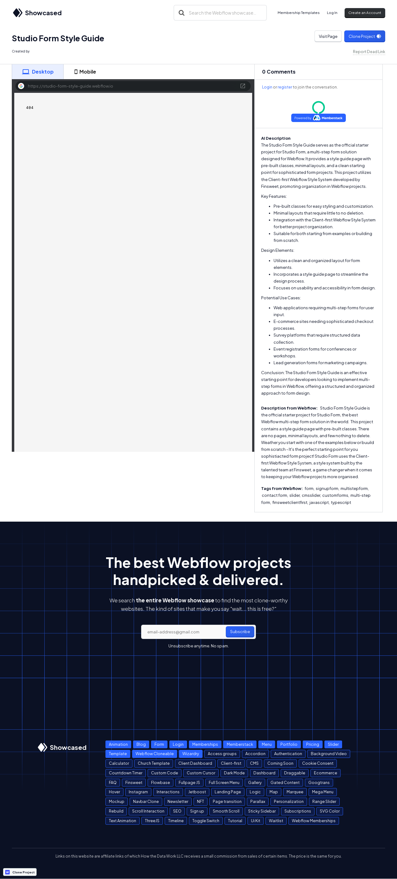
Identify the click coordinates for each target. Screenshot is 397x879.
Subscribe (240, 631)
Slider (333, 744)
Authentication (288, 753)
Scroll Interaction (148, 811)
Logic (255, 791)
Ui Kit (255, 820)
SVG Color (330, 811)
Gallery (255, 782)
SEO (177, 811)
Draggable (294, 772)
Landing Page (228, 791)
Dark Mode (234, 772)
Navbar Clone (146, 801)
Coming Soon (280, 763)
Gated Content (285, 782)
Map (274, 791)
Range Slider (324, 801)
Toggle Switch (205, 820)
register (285, 87)
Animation (118, 744)
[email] (198, 632)
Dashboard (264, 772)
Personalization (289, 801)
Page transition (227, 801)
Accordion (255, 753)
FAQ (113, 782)
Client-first (231, 763)
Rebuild (116, 811)
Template (118, 753)
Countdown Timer (125, 772)
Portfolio (288, 744)
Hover (114, 791)
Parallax (257, 801)
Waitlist (276, 820)
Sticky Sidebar (262, 811)
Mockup (116, 801)
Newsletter (177, 801)
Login (267, 87)
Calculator (119, 763)
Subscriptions (297, 811)
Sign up (197, 811)
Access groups (222, 753)
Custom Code (164, 772)
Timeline (176, 820)
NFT (200, 801)
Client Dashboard (195, 763)
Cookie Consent (317, 763)
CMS (254, 763)
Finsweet (133, 782)
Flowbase (160, 782)
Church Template (154, 763)
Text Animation (122, 820)
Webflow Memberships (314, 820)
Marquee (295, 791)
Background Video (329, 753)
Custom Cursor (201, 772)
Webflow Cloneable (155, 753)
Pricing (312, 744)
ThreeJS (152, 820)
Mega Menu (322, 791)
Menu (267, 744)
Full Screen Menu (224, 782)
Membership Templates (299, 12)
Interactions (168, 791)
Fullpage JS (189, 782)
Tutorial (235, 820)
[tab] (37, 71)
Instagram (138, 791)
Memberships (205, 744)
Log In (332, 12)
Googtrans (319, 782)
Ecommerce (325, 772)
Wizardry (190, 753)
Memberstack (240, 744)
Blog (141, 744)
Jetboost (197, 791)
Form (159, 744)
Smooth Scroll (226, 811)
